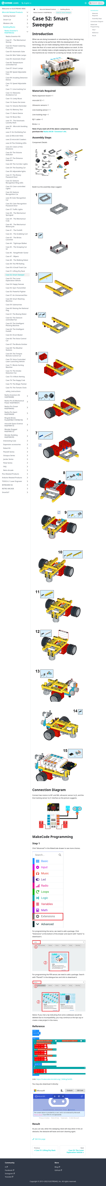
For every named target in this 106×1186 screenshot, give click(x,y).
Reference (95, 33)
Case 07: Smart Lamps (14, 68)
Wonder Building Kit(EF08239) (11, 436)
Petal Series (7, 463)
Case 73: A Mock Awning (15, 376)
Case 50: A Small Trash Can (16, 267)
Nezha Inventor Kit (13, 36)
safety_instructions (13, 391)
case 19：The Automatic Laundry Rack (15, 121)
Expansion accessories (12, 444)
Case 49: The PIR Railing (15, 264)
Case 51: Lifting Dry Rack (15, 271)
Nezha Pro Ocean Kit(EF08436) (11, 407)
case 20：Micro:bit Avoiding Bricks (16, 127)
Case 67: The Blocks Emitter (16, 344)
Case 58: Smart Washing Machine (15, 300)
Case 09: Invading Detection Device (17, 79)
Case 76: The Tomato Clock (16, 388)
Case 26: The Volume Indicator (14, 153)
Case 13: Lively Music (14, 98)
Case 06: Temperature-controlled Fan (14, 63)
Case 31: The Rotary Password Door (13, 176)
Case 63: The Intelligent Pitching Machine (15, 324)
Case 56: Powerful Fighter (16, 291)
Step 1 (94, 30)
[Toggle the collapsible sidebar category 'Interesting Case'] (27, 440)
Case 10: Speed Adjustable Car (16, 84)
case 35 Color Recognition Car (16, 199)
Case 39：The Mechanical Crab (16, 220)
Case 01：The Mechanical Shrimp (16, 41)
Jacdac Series (8, 459)
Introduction (94, 10)
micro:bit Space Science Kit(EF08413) (14, 424)
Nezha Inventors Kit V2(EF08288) (12, 396)
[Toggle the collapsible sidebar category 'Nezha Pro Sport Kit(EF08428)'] (27, 413)
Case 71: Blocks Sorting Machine (15, 366)
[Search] (96, 3)
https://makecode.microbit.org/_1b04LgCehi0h (54, 1079)
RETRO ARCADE (8, 489)
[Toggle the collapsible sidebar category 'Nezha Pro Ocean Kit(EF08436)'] (27, 407)
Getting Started (9, 16)
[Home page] (34, 9)
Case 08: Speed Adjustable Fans (16, 73)
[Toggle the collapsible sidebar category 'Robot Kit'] (27, 448)
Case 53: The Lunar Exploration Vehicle (13, 279)
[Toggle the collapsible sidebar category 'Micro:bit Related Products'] (27, 12)
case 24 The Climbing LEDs (16, 143)
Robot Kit (6, 448)
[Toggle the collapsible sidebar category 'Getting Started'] (27, 16)
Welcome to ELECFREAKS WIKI (13, 8)
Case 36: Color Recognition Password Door (16, 205)
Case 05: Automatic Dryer (15, 59)
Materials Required (95, 14)
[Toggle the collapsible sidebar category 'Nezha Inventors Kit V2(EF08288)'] (27, 396)
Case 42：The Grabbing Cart (17, 234)
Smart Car (7, 20)
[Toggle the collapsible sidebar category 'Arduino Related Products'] (27, 477)
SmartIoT (5, 492)
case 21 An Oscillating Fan (16, 132)
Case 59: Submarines (14, 305)
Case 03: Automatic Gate (15, 51)
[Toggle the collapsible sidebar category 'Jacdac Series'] (27, 459)
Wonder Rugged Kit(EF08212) (11, 430)
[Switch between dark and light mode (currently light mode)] (85, 3)
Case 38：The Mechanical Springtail (16, 214)
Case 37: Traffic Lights (14, 209)
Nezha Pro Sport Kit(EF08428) (11, 413)
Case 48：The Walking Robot (17, 260)
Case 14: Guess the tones (15, 102)
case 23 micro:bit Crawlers (16, 139)
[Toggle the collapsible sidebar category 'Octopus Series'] (27, 455)
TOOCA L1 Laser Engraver (12, 481)
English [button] (25, 3)
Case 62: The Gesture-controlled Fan (14, 319)
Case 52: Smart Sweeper (15, 275)
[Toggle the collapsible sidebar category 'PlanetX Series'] (27, 451)
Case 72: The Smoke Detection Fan (13, 372)
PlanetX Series (8, 452)
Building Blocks (9, 27)
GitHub (58, 1170)
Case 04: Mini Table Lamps (16, 55)
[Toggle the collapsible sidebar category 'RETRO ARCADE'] (27, 488)
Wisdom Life (8, 23)
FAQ (4, 466)
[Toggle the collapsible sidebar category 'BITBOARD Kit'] (27, 485)
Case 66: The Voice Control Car (16, 339)
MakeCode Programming (95, 26)
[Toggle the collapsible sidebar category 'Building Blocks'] (27, 27)
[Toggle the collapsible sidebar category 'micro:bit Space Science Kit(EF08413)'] (27, 424)
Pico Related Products (10, 474)
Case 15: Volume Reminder (16, 106)
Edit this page (38, 1139)
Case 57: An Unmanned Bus (16, 295)
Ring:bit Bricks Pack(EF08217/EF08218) (14, 419)
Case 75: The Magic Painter (16, 384)
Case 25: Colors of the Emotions (14, 148)
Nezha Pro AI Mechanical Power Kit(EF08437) (14, 402)
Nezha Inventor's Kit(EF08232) (11, 32)
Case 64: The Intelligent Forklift (15, 330)
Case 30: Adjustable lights (16, 171)
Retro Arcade (8, 470)
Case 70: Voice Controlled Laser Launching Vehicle (15, 360)
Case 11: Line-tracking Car (16, 89)
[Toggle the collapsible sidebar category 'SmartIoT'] (27, 492)
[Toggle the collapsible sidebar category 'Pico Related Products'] (27, 474)
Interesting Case (9, 441)
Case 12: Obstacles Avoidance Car (13, 94)
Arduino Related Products (12, 477)
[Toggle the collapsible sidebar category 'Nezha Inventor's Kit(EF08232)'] (27, 31)
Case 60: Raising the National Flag (17, 309)
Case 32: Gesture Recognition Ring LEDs (14, 182)
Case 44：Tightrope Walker (16, 243)
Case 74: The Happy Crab (15, 380)
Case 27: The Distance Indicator (14, 159)
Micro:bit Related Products (12, 12)
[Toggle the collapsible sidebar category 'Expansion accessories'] (27, 444)
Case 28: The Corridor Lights (17, 164)
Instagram (10, 1173)
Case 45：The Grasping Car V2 (16, 248)
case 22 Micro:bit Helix (14, 136)
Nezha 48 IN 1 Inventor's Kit (54, 131)
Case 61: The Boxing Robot (16, 314)
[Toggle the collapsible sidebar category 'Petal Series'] (27, 463)
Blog (57, 1167)
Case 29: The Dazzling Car (16, 168)
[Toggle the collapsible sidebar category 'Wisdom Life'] (27, 23)
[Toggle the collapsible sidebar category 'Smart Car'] (27, 19)
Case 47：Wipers (12, 256)
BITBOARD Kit (7, 485)
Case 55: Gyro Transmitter (16, 288)
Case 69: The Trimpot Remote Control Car (14, 355)
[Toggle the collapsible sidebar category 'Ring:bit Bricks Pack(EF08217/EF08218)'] (27, 419)
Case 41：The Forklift (14, 230)
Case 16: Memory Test (14, 109)
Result (94, 35)
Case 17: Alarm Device (14, 113)
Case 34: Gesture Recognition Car (12, 193)
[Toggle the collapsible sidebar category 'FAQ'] (27, 466)
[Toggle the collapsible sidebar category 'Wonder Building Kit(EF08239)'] (27, 436)
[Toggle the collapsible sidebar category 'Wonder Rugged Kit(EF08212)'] (27, 430)
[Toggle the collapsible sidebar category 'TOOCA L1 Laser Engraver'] (27, 481)
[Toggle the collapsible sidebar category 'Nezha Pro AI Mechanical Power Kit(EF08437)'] (27, 401)
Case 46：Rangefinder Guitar (17, 253)
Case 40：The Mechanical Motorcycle (16, 225)
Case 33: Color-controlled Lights (15, 187)
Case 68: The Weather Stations (14, 349)
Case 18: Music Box (13, 117)
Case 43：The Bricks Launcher (13, 238)
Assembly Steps (97, 18)
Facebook (9, 1170)
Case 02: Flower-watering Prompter (15, 47)
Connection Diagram (97, 21)
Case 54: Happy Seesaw (15, 284)
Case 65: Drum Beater (14, 335)
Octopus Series (9, 455)
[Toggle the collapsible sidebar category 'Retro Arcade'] (27, 470)
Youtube (9, 1177)
